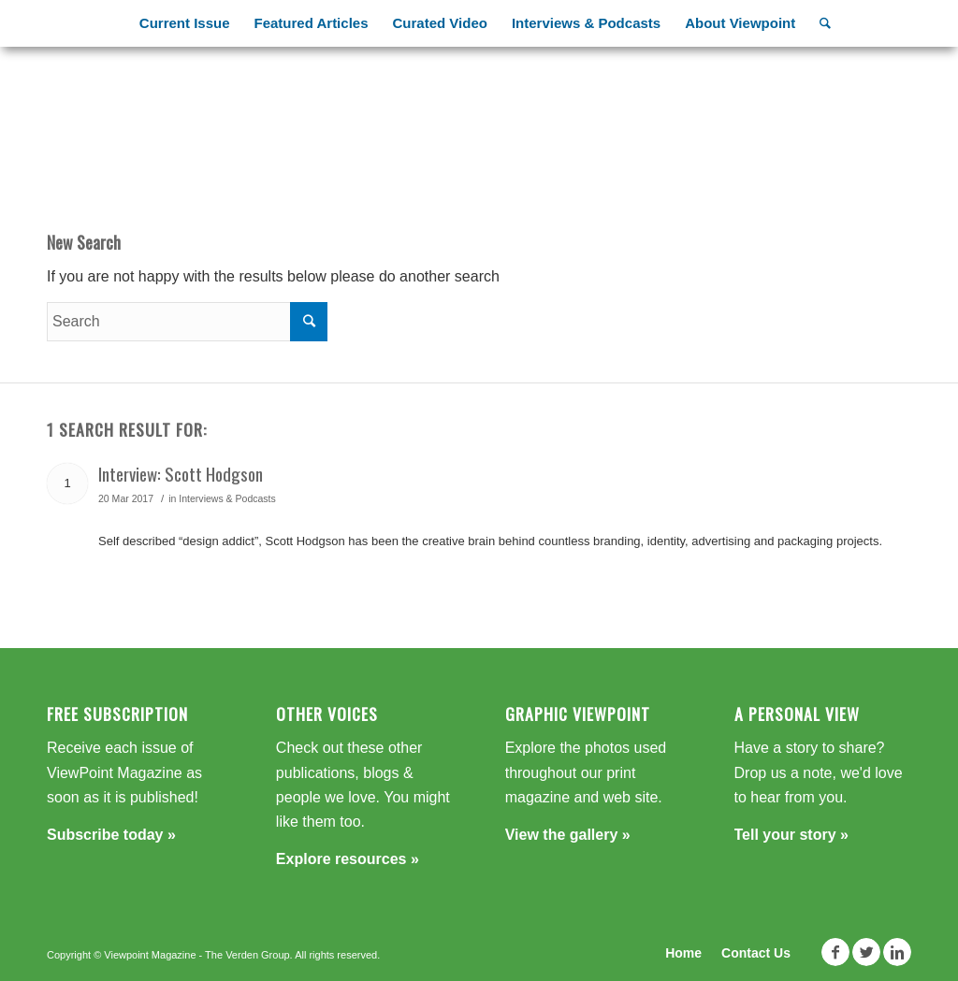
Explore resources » (347, 859)
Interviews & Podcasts (227, 498)
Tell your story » (791, 835)
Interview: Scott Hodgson (180, 473)
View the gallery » (568, 835)
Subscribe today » (111, 835)
